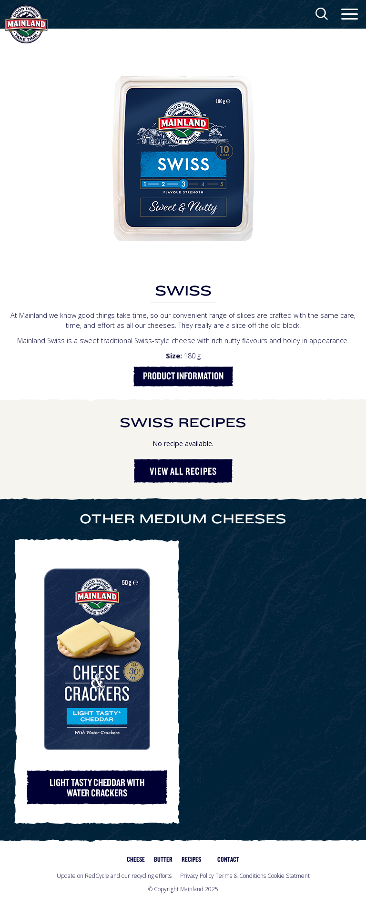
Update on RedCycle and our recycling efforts (114, 876)
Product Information (183, 375)
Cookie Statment (288, 876)
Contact (228, 859)
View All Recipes (183, 471)
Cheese (136, 859)
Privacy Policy (197, 876)
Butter (163, 859)
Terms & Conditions (240, 876)
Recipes (191, 859)
